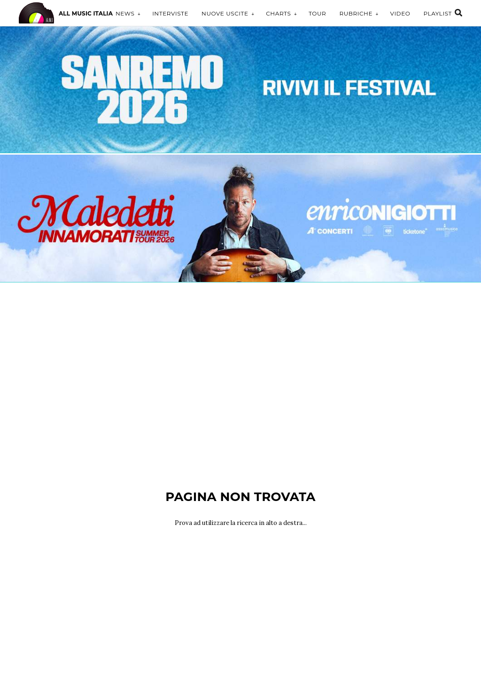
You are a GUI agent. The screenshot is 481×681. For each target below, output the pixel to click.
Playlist (437, 13)
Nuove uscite (225, 13)
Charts (278, 13)
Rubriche (355, 13)
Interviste (170, 13)
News (125, 13)
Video (400, 13)
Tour (317, 13)
